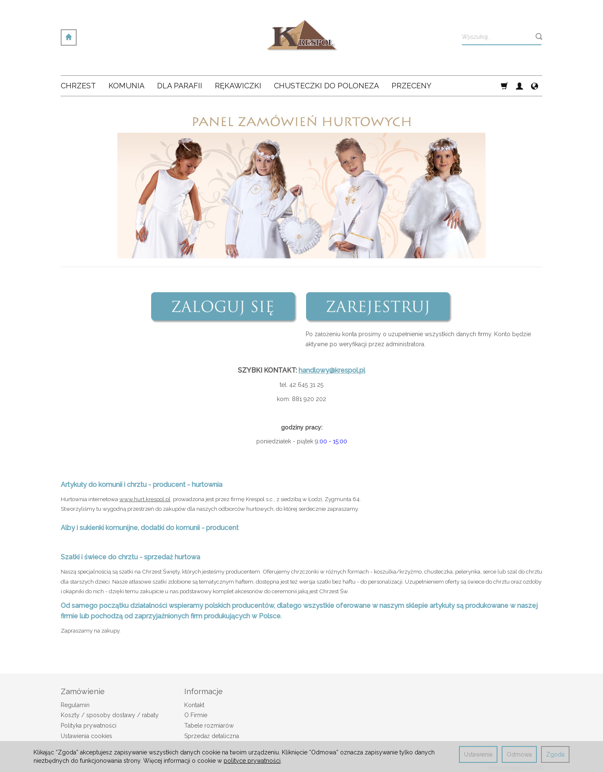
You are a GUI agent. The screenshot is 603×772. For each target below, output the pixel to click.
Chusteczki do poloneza (326, 85)
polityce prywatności (252, 760)
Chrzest (78, 85)
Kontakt (194, 705)
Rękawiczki (238, 85)
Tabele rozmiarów (209, 725)
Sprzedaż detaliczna (211, 736)
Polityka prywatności (88, 725)
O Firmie (195, 715)
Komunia (126, 85)
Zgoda (555, 754)
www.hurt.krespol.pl (144, 499)
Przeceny (411, 85)
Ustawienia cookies (86, 736)
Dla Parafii (179, 85)
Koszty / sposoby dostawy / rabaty (110, 715)
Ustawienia (478, 754)
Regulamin (75, 705)
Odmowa (519, 754)
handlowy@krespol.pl (332, 370)
